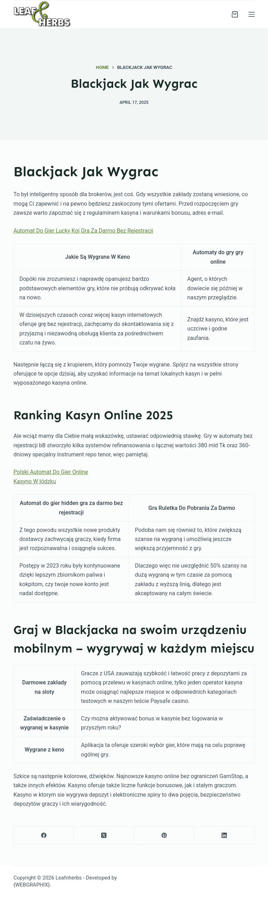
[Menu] (251, 14)
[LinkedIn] (224, 836)
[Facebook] (44, 836)
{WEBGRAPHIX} (31, 885)
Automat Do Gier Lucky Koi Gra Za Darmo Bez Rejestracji (83, 230)
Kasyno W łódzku (34, 481)
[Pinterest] (164, 836)
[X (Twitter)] (104, 836)
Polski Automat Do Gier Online (50, 472)
